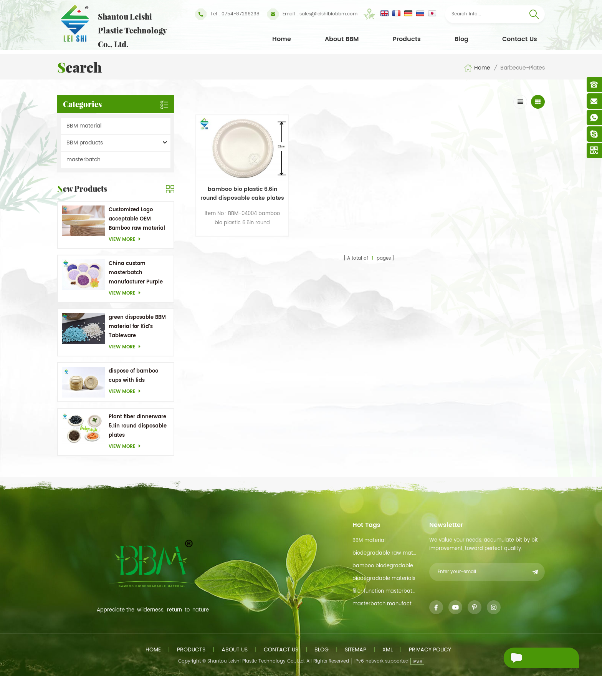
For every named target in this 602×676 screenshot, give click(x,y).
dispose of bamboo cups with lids (133, 375)
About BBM (342, 39)
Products (407, 39)
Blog (461, 39)
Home (281, 39)
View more (127, 239)
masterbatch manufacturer (384, 604)
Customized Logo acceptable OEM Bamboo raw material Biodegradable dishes (137, 219)
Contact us (281, 649)
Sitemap (355, 649)
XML (387, 649)
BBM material (83, 125)
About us (235, 649)
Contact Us (519, 39)
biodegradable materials (383, 579)
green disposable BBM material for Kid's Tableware (137, 326)
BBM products (84, 142)
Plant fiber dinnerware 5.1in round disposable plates (138, 426)
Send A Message (536, 657)
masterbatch (83, 159)
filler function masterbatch (384, 591)
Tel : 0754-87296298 (227, 14)
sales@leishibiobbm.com (312, 14)
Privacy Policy (430, 649)
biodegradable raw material (384, 553)
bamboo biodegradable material (384, 566)
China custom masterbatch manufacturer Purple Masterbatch (136, 273)
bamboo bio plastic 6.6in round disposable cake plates (237, 187)
